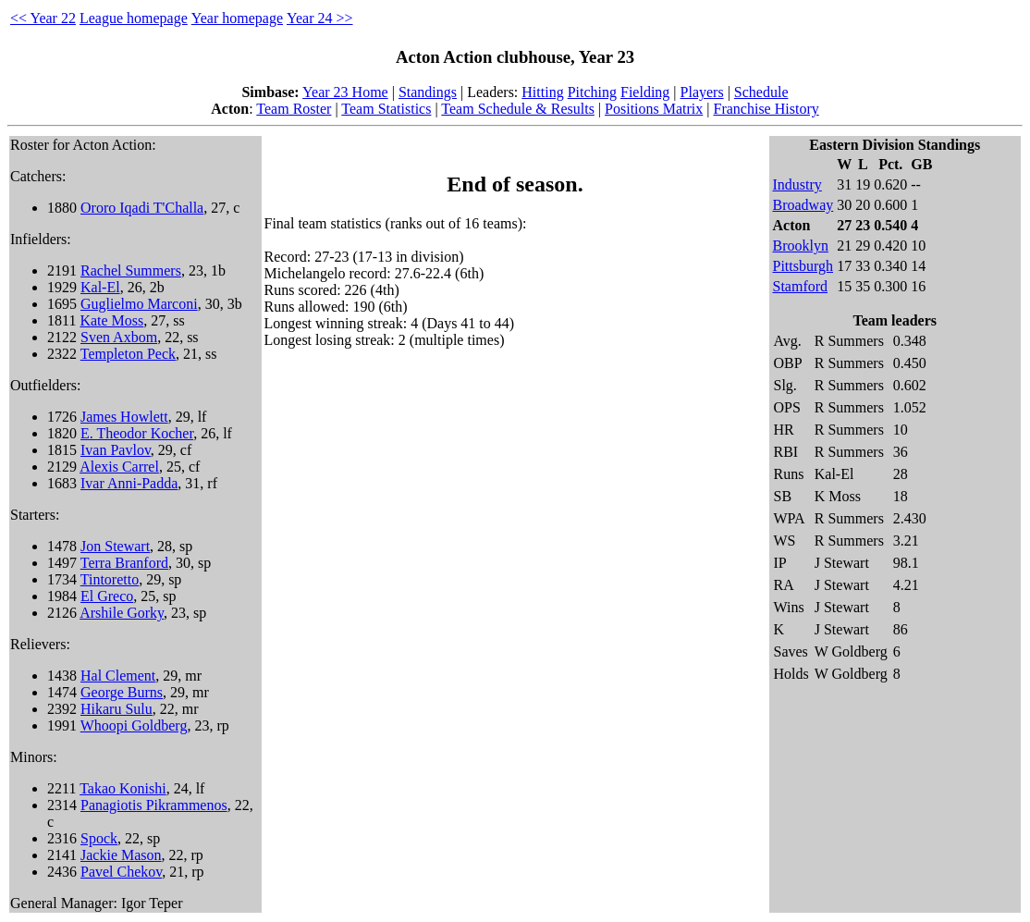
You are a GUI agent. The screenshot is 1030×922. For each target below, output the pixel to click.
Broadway (803, 205)
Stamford (800, 286)
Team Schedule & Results (518, 109)
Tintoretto (109, 579)
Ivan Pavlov (115, 450)
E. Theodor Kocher (136, 433)
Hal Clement (117, 675)
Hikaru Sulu (116, 709)
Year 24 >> (320, 18)
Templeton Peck (128, 354)
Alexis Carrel (119, 466)
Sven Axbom (118, 337)
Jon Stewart (115, 546)
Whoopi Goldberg (134, 725)
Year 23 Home (345, 92)
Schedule (761, 92)
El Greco (106, 596)
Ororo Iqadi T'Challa (141, 207)
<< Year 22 (43, 18)
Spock (98, 838)
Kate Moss (111, 320)
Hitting (542, 92)
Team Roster (293, 109)
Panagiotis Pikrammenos (153, 805)
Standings (428, 92)
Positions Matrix (654, 109)
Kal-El (100, 287)
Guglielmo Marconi (139, 304)
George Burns (121, 692)
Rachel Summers (130, 270)
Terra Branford (124, 563)
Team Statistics (386, 109)
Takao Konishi (123, 788)
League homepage (134, 18)
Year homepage (237, 18)
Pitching (592, 92)
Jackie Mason (121, 855)
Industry (797, 184)
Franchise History (766, 109)
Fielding (644, 92)
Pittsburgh (803, 266)
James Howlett (124, 416)
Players (702, 92)
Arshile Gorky (122, 613)
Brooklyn (800, 245)
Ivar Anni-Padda (129, 483)
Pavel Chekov (121, 871)
